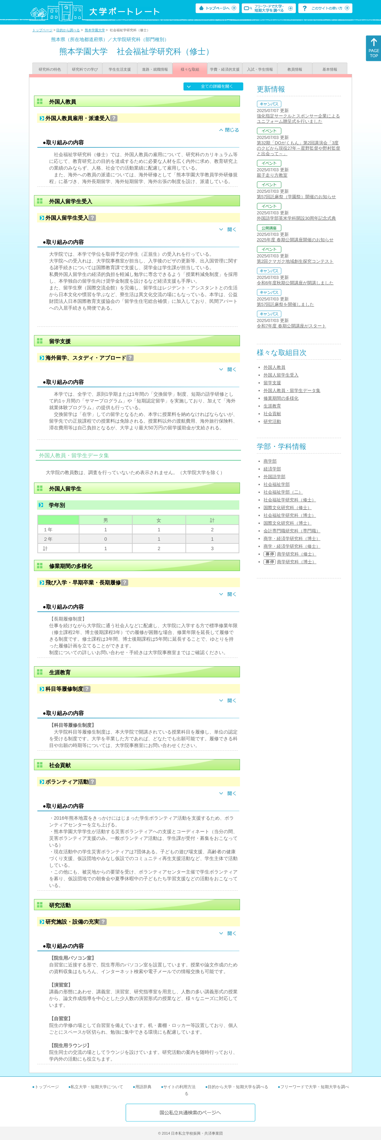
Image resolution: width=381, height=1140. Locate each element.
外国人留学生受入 (281, 375)
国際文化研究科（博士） (288, 523)
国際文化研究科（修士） (288, 507)
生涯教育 (272, 405)
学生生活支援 (120, 69)
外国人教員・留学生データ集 (292, 390)
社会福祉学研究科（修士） (290, 499)
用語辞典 (143, 1086)
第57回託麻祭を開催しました (285, 304)
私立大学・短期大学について (97, 1086)
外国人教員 (274, 367)
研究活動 (272, 421)
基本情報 (329, 69)
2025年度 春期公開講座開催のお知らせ (295, 239)
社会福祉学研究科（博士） (290, 515)
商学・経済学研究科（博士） (292, 538)
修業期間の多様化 (281, 398)
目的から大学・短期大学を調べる (238, 1086)
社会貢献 (272, 413)
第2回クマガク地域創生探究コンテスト (295, 261)
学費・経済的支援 (225, 69)
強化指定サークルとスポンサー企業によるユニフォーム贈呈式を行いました (298, 118)
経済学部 (272, 468)
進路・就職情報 (155, 69)
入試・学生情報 (260, 69)
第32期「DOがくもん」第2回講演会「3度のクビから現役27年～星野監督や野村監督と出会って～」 (298, 148)
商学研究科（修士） (296, 554)
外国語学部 (274, 476)
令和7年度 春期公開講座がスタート (291, 325)
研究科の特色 (50, 69)
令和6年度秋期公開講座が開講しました (295, 282)
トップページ (42, 30)
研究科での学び (85, 69)
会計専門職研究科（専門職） (292, 530)
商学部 (270, 461)
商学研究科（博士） (296, 561)
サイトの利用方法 (179, 1086)
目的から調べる (68, 30)
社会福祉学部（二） (283, 492)
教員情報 (294, 69)
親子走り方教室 (272, 175)
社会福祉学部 (277, 484)
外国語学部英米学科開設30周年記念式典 (296, 218)
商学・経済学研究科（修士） (292, 546)
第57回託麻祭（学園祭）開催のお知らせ (296, 196)
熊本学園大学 (95, 30)
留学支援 (272, 382)
